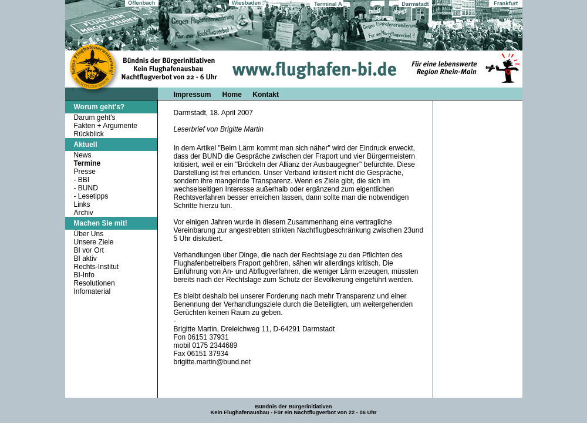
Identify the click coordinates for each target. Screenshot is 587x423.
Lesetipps (93, 196)
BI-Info (84, 275)
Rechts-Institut (96, 267)
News (83, 155)
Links (82, 204)
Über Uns (89, 234)
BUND (88, 188)
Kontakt (265, 94)
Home (233, 94)
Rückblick (89, 134)
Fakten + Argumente (105, 126)
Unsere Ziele (94, 242)
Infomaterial (92, 291)
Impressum (192, 94)
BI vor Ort (89, 250)
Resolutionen (94, 283)
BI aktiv (85, 258)
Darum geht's (95, 117)
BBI (83, 180)
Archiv (83, 213)
